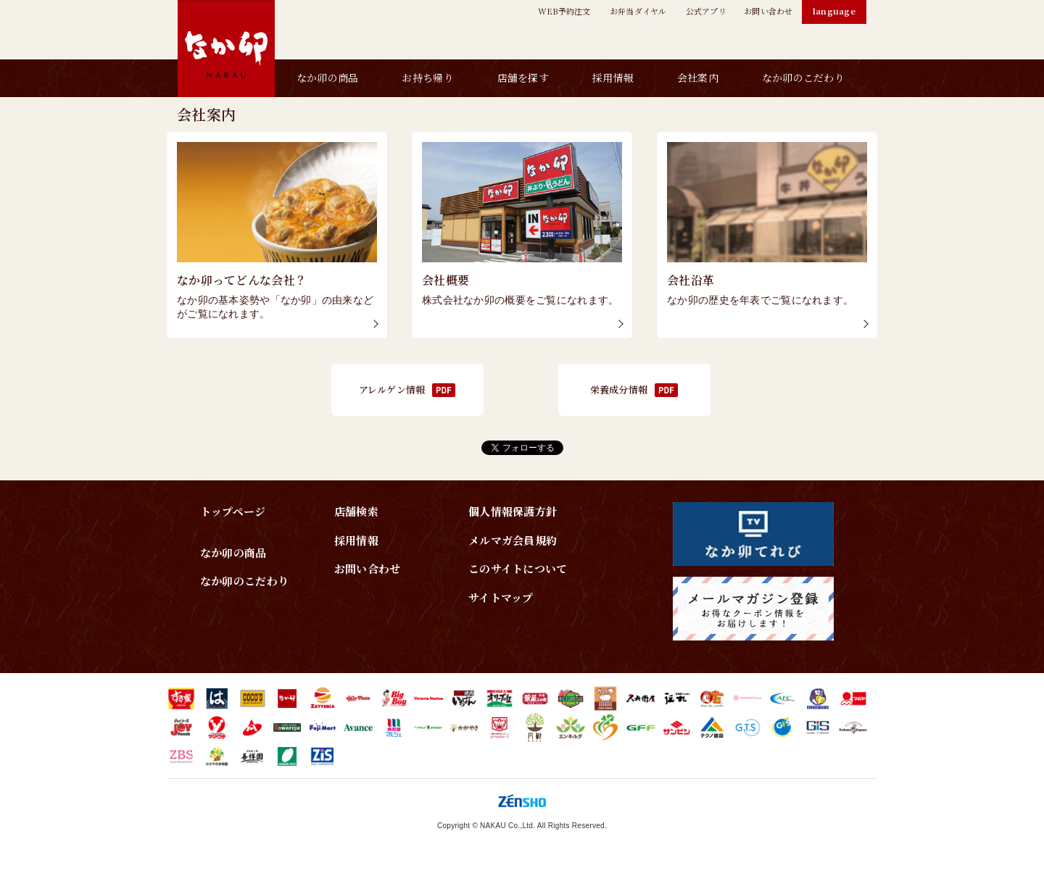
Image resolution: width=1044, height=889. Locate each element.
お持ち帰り (427, 77)
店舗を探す (523, 77)
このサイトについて (518, 568)
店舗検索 (356, 511)
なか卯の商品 (328, 77)
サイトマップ (501, 597)
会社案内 (697, 77)
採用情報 (613, 77)
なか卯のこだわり (803, 77)
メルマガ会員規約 (512, 540)
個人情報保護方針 (512, 511)
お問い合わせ (367, 568)
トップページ (233, 511)
